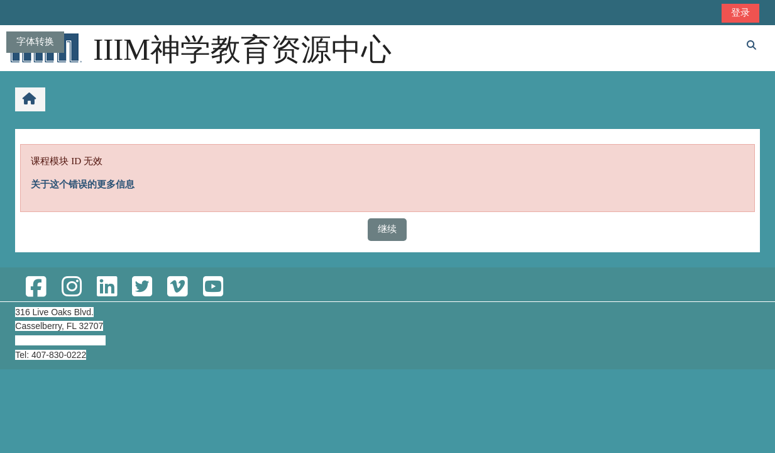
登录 (740, 12)
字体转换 (35, 41)
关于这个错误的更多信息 (83, 184)
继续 (387, 228)
